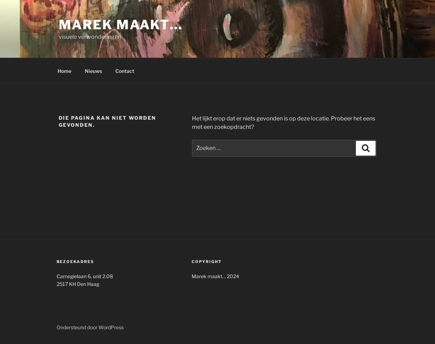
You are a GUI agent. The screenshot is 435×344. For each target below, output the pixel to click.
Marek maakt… (121, 24)
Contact (124, 71)
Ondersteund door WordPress (90, 327)
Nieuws (93, 71)
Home (64, 71)
